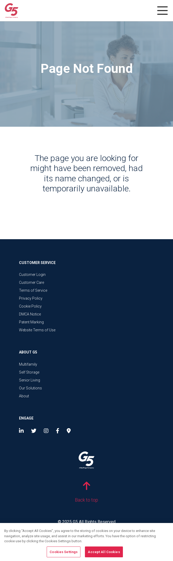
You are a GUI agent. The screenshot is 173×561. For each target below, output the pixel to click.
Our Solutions (30, 388)
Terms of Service (33, 290)
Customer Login (32, 274)
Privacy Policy (30, 298)
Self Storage (29, 372)
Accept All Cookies (104, 553)
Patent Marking (31, 322)
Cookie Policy (30, 306)
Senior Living (29, 380)
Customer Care (31, 282)
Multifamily (28, 364)
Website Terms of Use (37, 330)
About (24, 396)
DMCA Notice (30, 314)
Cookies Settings (64, 553)
